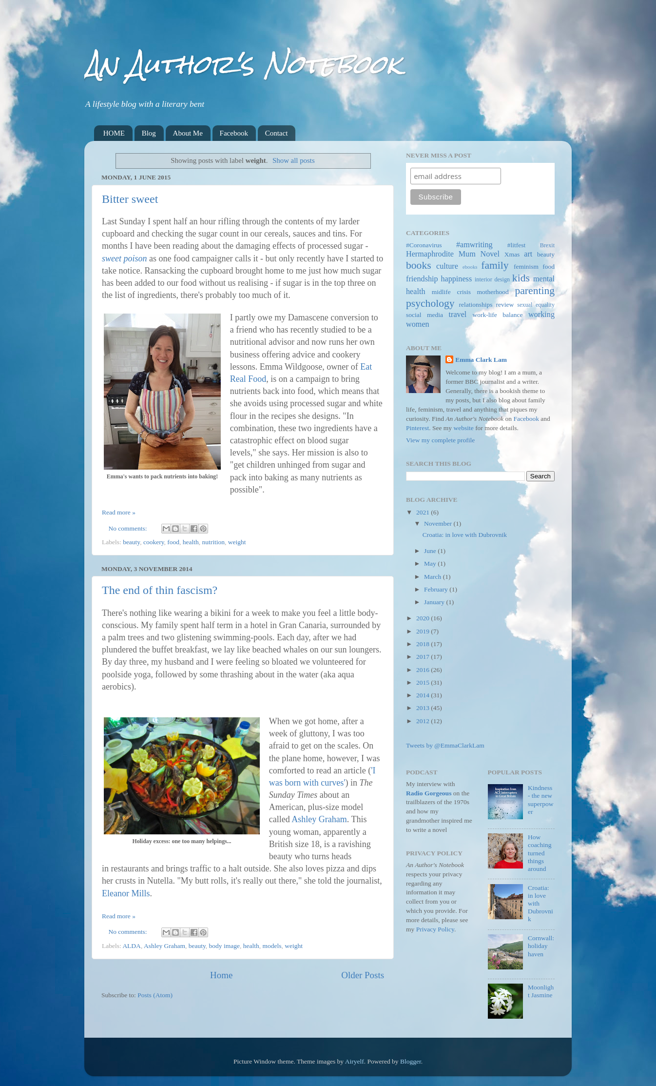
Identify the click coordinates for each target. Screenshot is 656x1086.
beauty (131, 542)
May (431, 563)
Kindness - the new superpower (541, 799)
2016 (423, 669)
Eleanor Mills (126, 893)
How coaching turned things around (540, 852)
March (433, 576)
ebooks (470, 267)
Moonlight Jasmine (541, 991)
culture (447, 266)
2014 (423, 695)
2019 (423, 631)
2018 (423, 644)
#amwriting (474, 244)
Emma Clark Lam (481, 359)
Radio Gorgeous (428, 793)
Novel (490, 254)
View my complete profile (440, 440)
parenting (535, 290)
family (494, 265)
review (505, 304)
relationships (476, 304)
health (191, 542)
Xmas (512, 254)
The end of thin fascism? (159, 590)
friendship (422, 279)
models (271, 945)
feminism (526, 266)
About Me (188, 133)
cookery (153, 542)
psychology (430, 303)
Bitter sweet (130, 199)
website (464, 428)
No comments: (129, 528)
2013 (423, 707)
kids (521, 278)
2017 (423, 656)
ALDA (131, 945)
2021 (423, 512)
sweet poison (124, 258)
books (418, 265)
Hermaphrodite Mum (441, 254)
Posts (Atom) (155, 995)
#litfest (516, 245)
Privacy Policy (435, 929)
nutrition (213, 542)
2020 (423, 618)
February (436, 589)
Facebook (234, 133)
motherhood (493, 292)
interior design (492, 279)
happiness (456, 279)
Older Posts (362, 975)
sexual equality (536, 304)
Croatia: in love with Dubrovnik (465, 534)
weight (237, 542)
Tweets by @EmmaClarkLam (445, 745)
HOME (114, 133)
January (435, 602)
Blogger (410, 1061)
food (173, 542)
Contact (276, 133)
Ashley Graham (319, 819)
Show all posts (293, 160)
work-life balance (498, 314)
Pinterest (417, 428)
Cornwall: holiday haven (541, 945)
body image (224, 945)
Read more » (118, 512)
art (528, 254)
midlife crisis (451, 292)
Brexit (547, 245)
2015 (423, 682)
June (431, 550)
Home (221, 975)
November (438, 523)
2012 (423, 721)
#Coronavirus (424, 245)
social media (424, 314)
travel (458, 314)
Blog (149, 133)
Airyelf (354, 1061)
